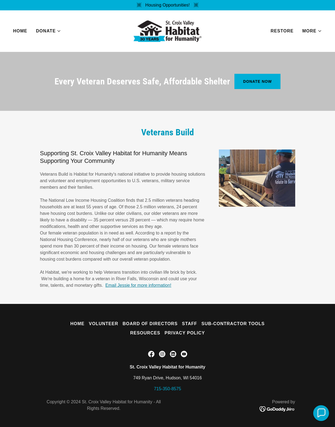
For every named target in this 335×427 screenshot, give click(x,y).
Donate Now (257, 81)
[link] (167, 30)
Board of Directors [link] (150, 323)
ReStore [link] (282, 31)
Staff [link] (189, 323)
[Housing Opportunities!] (167, 5)
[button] (48, 31)
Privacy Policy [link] (185, 333)
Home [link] (20, 31)
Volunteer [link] (103, 323)
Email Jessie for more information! (138, 285)
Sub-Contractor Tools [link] (233, 323)
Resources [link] (145, 333)
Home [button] (77, 323)
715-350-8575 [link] (167, 388)
